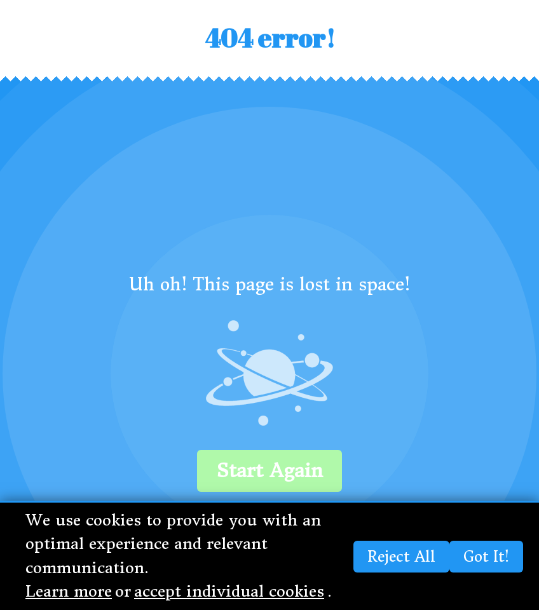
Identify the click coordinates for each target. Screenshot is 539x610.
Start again (269, 470)
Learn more (68, 591)
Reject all (401, 557)
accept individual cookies (229, 591)
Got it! (486, 557)
